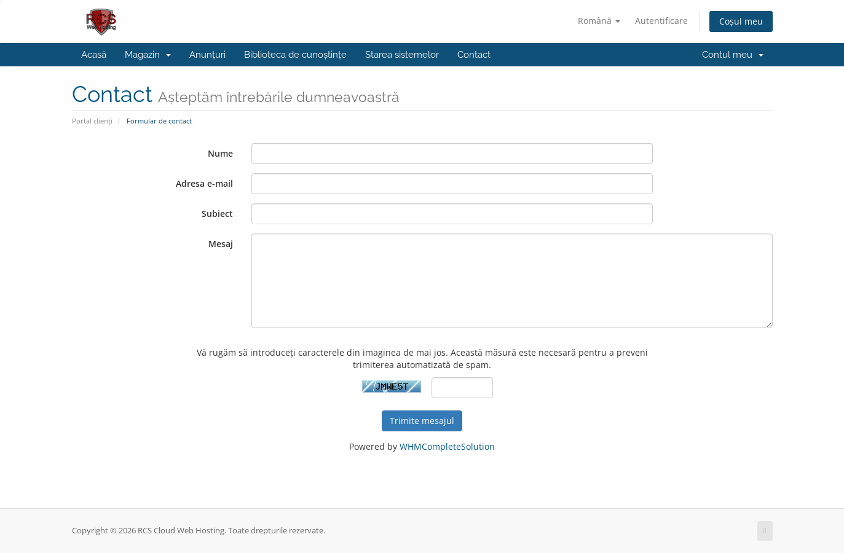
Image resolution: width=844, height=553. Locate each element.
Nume (220, 153)
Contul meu (732, 54)
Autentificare (661, 20)
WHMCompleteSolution (447, 446)
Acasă (93, 54)
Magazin (148, 54)
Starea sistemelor (402, 54)
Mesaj (220, 243)
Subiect (217, 213)
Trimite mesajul (422, 420)
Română (599, 20)
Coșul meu (741, 21)
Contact (474, 54)
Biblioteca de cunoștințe (295, 54)
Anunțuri (207, 54)
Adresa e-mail (204, 183)
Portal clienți (92, 120)
